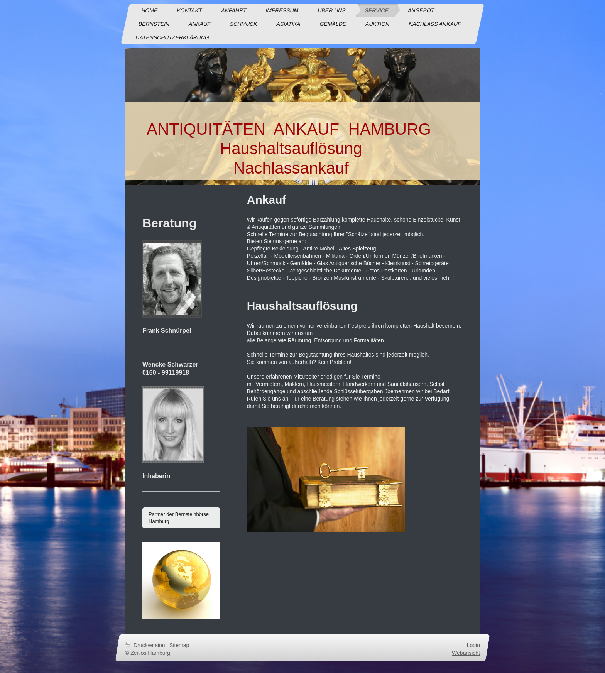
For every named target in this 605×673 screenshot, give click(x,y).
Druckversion (145, 645)
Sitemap (179, 645)
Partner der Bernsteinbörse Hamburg (179, 517)
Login (473, 645)
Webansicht (466, 652)
